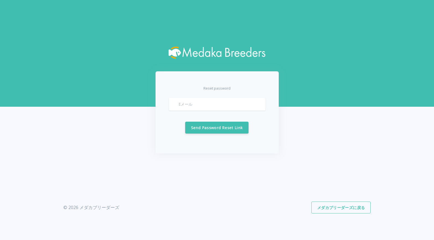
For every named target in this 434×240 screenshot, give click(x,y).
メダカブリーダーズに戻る (341, 207)
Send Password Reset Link (217, 127)
